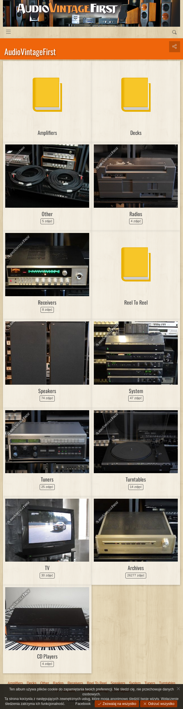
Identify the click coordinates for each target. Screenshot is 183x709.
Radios (135, 214)
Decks (136, 132)
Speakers (47, 391)
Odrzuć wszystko (160, 704)
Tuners (47, 479)
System (136, 391)
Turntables (136, 479)
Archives (136, 567)
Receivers (47, 302)
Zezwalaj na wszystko (119, 704)
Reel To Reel (136, 302)
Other (47, 214)
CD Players (47, 656)
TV (47, 567)
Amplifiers (47, 132)
